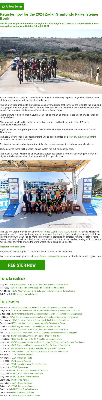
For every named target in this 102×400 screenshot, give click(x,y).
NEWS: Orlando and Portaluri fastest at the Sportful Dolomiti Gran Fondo (40, 345)
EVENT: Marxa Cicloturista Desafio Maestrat (28, 364)
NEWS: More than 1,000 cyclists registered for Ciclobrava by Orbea (38, 323)
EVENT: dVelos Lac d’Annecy (23, 386)
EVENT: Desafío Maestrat (21, 361)
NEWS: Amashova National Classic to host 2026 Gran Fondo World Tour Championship (46, 314)
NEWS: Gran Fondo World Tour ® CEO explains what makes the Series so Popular (44, 332)
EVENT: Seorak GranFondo (22, 354)
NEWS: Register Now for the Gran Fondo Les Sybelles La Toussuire (38, 348)
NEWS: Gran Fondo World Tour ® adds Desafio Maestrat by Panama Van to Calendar (46, 310)
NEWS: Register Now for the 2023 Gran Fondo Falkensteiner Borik (37, 288)
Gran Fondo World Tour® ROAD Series (58, 231)
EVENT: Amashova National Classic (24, 376)
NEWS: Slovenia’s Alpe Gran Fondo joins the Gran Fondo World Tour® (40, 351)
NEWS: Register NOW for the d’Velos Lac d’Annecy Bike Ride (35, 336)
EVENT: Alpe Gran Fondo (22, 358)
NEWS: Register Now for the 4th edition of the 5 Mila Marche (35, 326)
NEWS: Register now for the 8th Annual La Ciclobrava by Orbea (36, 339)
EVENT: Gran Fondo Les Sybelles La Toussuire (29, 370)
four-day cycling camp (80, 136)
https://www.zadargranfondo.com (51, 256)
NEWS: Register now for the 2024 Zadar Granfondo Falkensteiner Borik (39, 284)
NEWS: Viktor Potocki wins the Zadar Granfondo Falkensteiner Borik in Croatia (43, 291)
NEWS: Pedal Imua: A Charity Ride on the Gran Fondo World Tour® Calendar (42, 307)
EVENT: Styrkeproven (20, 367)
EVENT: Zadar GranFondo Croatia (24, 294)
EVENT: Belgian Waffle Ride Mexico (26, 395)
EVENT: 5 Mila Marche (20, 380)
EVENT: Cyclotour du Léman (22, 392)
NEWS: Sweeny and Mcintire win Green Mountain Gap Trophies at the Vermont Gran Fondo (47, 342)
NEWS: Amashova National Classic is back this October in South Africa (40, 320)
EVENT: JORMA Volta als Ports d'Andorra (26, 373)
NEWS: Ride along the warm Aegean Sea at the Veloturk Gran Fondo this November (44, 317)
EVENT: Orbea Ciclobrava (22, 383)
